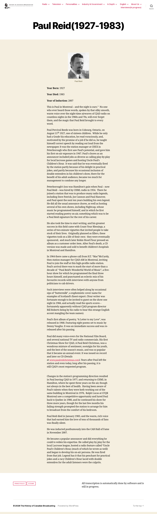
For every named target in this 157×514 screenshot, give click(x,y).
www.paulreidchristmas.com (65, 362)
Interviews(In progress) (131, 8)
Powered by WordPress (69, 508)
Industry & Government (105, 5)
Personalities (84, 5)
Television (69, 5)
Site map (31, 485)
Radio (57, 5)
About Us (112, 8)
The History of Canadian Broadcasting (39, 508)
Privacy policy (20, 485)
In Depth (124, 5)
